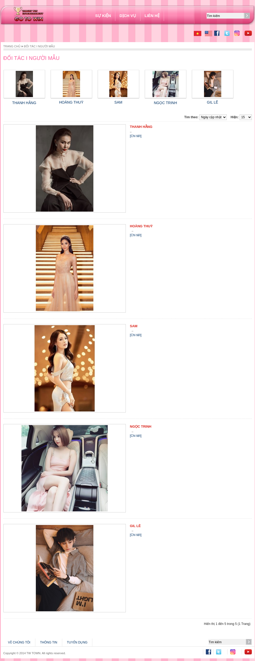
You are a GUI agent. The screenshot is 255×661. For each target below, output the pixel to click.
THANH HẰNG (141, 127)
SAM (118, 100)
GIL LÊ (212, 100)
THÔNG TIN (48, 642)
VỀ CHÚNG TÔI (19, 642)
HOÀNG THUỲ (71, 100)
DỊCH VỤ (128, 15)
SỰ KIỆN (103, 15)
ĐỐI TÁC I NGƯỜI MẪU (39, 46)
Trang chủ (11, 46)
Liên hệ (152, 15)
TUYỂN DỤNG (77, 642)
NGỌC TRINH (140, 426)
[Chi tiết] (135, 136)
